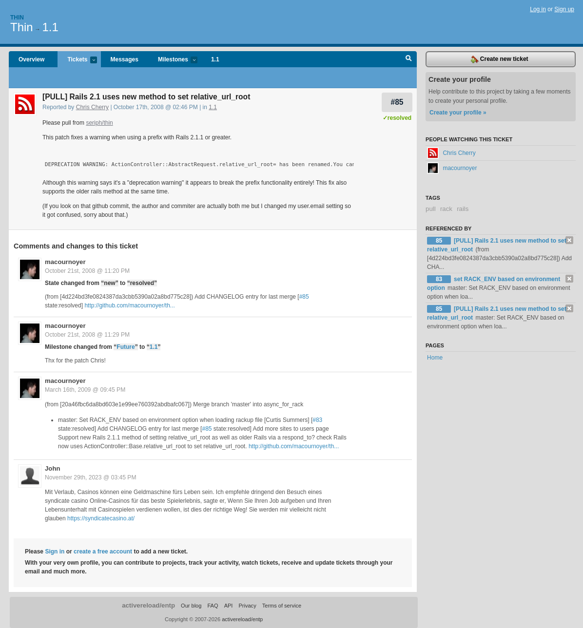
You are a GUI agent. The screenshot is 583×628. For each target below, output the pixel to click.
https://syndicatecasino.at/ (101, 518)
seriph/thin (99, 122)
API (228, 606)
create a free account (103, 551)
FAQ (212, 606)
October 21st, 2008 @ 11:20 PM (87, 270)
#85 (396, 102)
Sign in (54, 551)
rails (462, 208)
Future (126, 346)
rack (446, 208)
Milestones (172, 60)
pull (431, 208)
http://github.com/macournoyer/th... (129, 305)
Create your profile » (457, 112)
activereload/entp (148, 605)
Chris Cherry (92, 107)
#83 (317, 420)
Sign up (564, 9)
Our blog (191, 606)
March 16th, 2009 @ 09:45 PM (85, 389)
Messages (124, 59)
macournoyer (65, 262)
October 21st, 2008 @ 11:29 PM (87, 334)
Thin (17, 17)
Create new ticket (499, 59)
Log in (538, 9)
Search (409, 59)
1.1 (50, 27)
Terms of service (281, 606)
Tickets (77, 60)
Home (435, 357)
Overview (31, 59)
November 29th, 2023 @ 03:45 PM (90, 477)
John (52, 468)
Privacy (247, 606)
